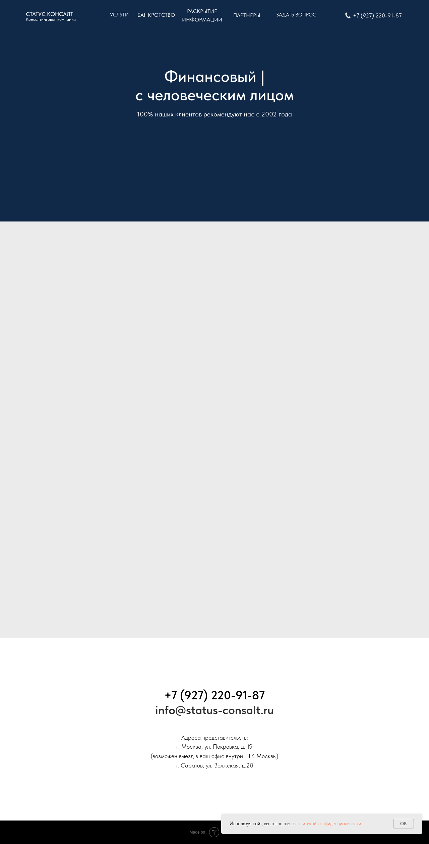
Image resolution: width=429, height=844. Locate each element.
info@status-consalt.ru (214, 710)
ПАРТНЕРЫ (246, 15)
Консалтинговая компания (51, 19)
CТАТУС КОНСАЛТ (49, 14)
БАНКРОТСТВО (156, 15)
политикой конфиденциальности (328, 824)
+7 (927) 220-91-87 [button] (377, 15)
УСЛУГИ (119, 15)
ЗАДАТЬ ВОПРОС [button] (296, 15)
